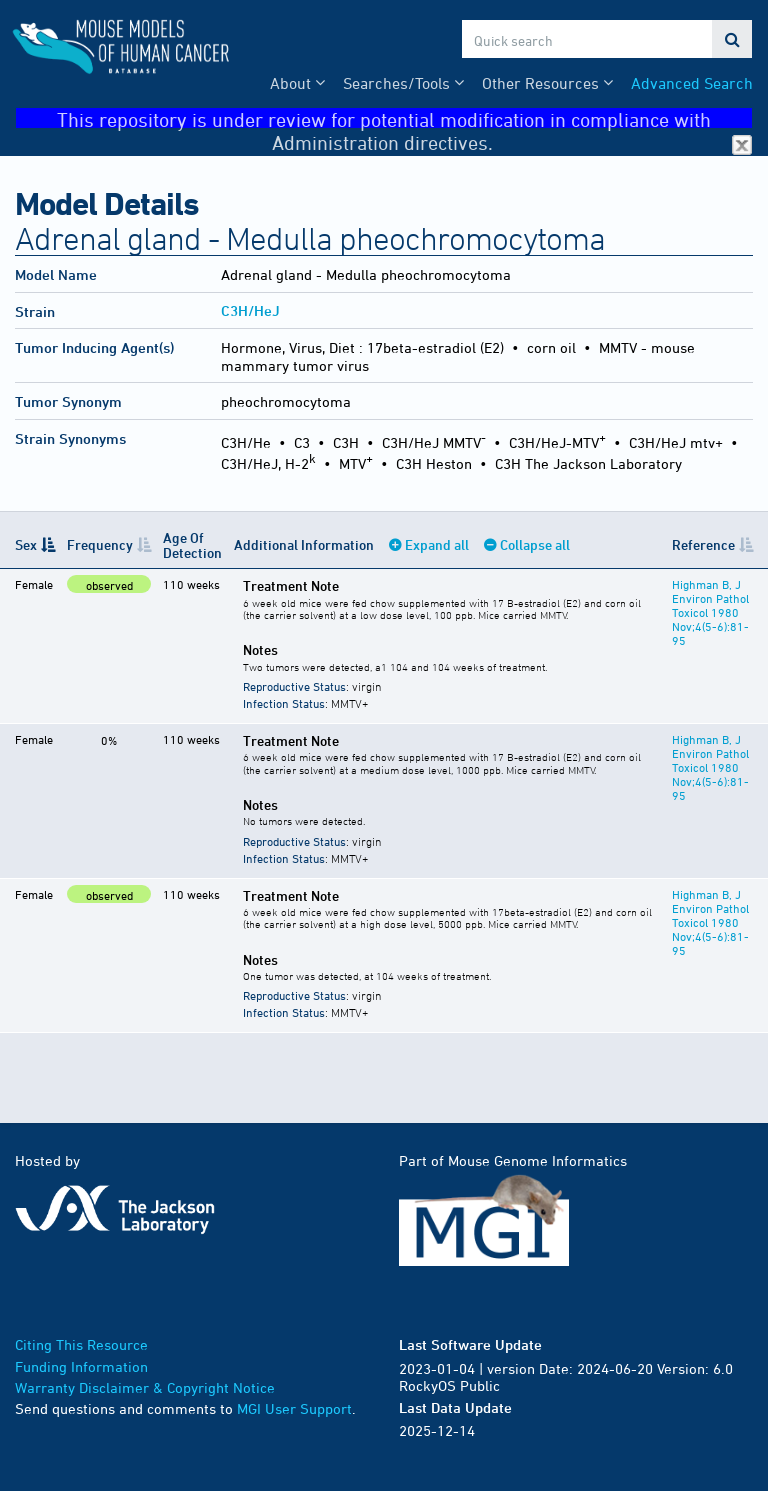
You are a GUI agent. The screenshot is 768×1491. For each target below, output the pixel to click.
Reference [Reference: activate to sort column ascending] (703, 544)
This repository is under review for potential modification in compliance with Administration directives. (404, 118)
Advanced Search (692, 83)
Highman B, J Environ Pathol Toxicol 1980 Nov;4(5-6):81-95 (710, 612)
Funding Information (81, 1366)
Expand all (437, 544)
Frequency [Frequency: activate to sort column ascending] (100, 544)
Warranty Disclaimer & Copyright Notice (145, 1387)
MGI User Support (294, 1408)
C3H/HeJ (250, 310)
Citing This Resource (81, 1344)
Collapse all (535, 544)
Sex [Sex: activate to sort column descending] (26, 544)
